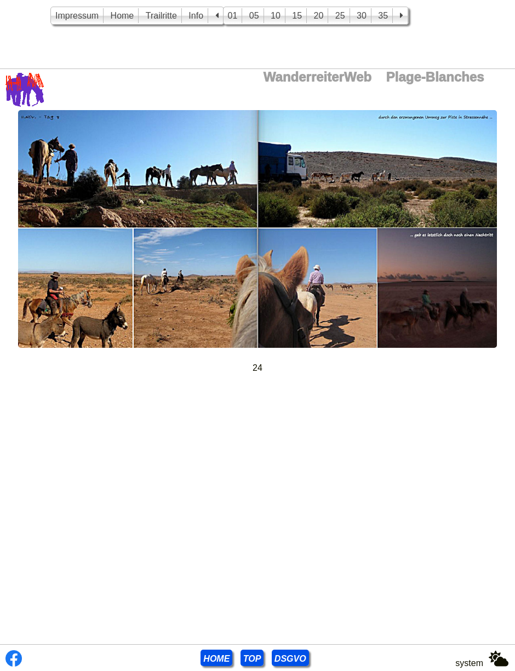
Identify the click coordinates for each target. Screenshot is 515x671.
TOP (252, 658)
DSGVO (290, 658)
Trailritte (161, 15)
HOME (216, 658)
